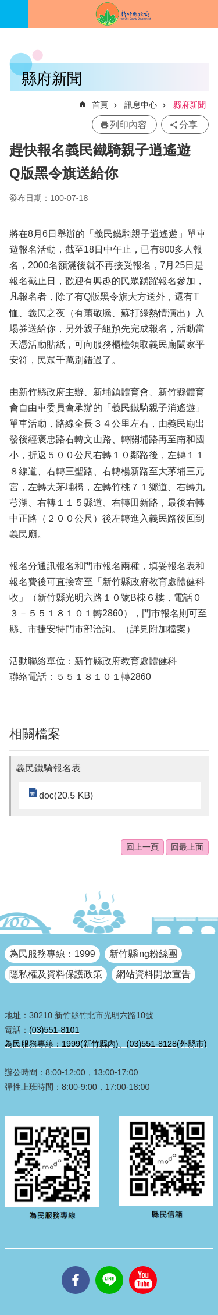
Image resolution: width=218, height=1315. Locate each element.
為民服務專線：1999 (52, 954)
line (109, 1266)
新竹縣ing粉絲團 (143, 954)
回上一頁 (142, 847)
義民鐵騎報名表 (48, 768)
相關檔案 (34, 733)
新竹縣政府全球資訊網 (123, 14)
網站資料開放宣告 (153, 974)
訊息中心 (140, 104)
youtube (143, 1266)
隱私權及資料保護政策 (55, 974)
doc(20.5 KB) (66, 795)
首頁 (100, 104)
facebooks (75, 1266)
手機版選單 (14, 14)
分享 (188, 125)
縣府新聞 (189, 104)
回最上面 (187, 847)
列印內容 (128, 125)
